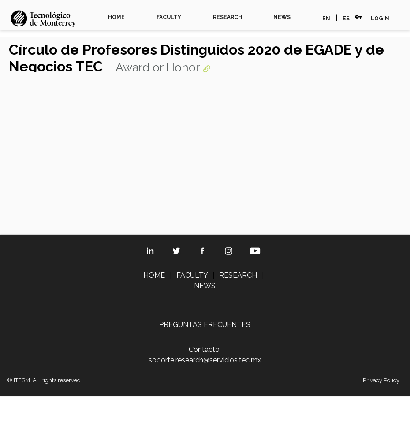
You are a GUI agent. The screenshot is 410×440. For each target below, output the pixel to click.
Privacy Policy (381, 380)
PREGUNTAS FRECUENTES (204, 325)
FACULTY (169, 17)
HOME (116, 17)
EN (326, 18)
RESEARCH (227, 17)
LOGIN (380, 18)
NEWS (282, 17)
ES (346, 18)
